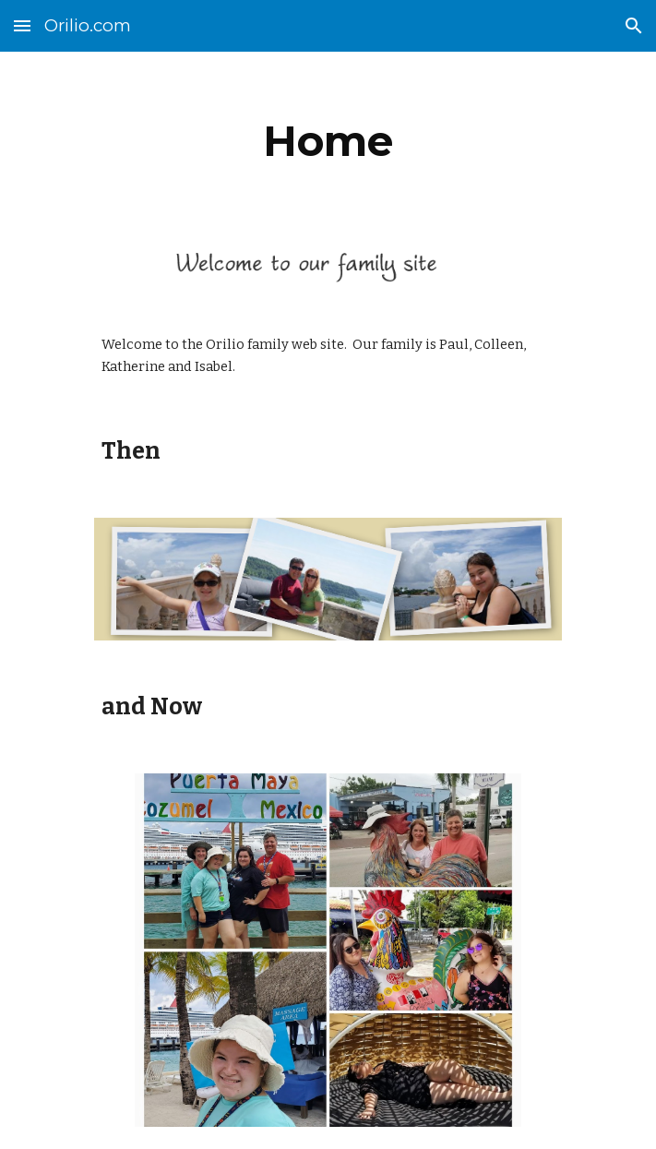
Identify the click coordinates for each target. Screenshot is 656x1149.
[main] (328, 141)
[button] (22, 25)
